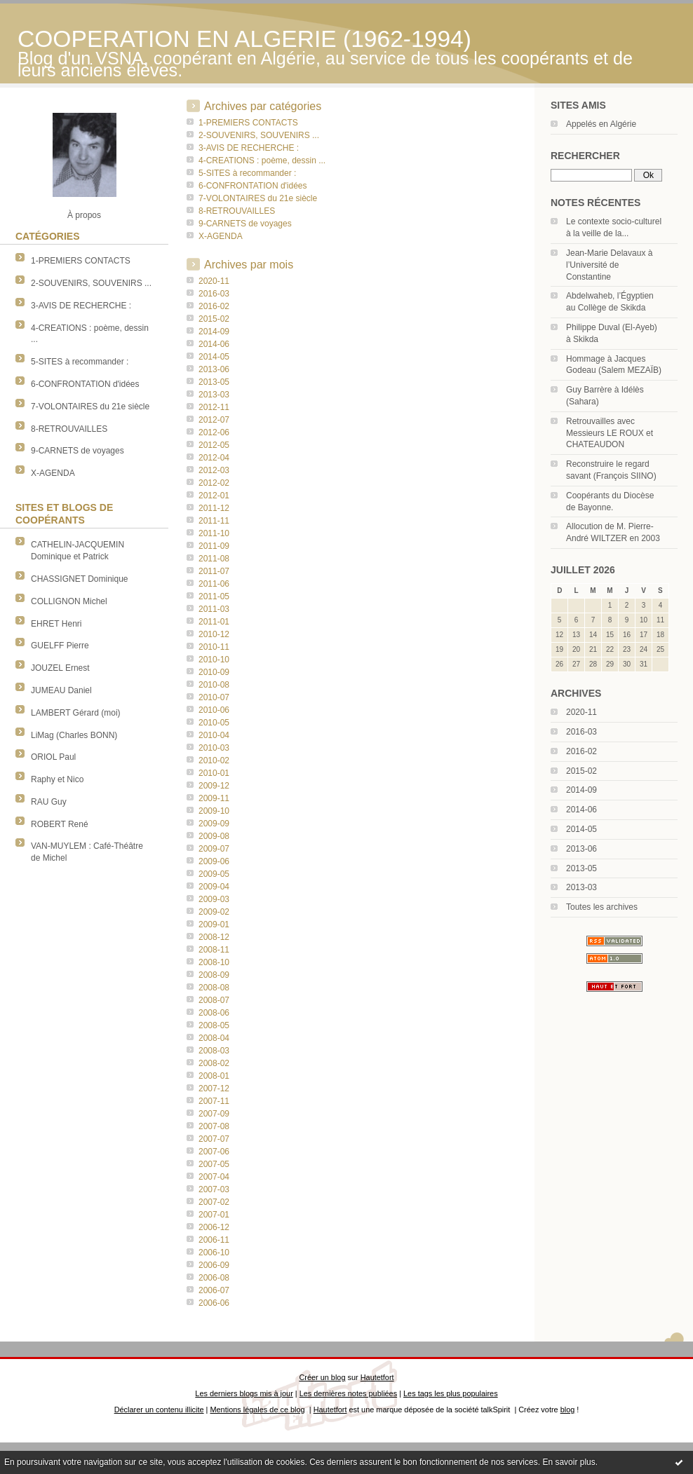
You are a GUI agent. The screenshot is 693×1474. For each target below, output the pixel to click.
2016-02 (581, 751)
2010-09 (214, 672)
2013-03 (581, 887)
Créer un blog (322, 1377)
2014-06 (581, 809)
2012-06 (214, 432)
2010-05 (214, 723)
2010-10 (214, 659)
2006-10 (214, 1252)
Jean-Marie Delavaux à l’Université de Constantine (609, 265)
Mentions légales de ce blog (257, 1409)
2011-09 (214, 546)
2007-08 (214, 1126)
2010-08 (214, 685)
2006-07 (214, 1290)
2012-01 (214, 495)
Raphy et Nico (57, 779)
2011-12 (214, 508)
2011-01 (214, 622)
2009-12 (214, 786)
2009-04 (214, 887)
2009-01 (214, 924)
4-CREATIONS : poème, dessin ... (262, 160)
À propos (84, 215)
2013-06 (581, 849)
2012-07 (214, 420)
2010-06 (214, 710)
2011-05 (214, 596)
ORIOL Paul (53, 757)
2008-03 (214, 1051)
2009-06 (214, 861)
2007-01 (214, 1215)
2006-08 (214, 1278)
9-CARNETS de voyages (77, 451)
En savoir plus (568, 1462)
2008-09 (214, 975)
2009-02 (214, 912)
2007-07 (214, 1139)
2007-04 (214, 1177)
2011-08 (214, 559)
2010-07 (214, 697)
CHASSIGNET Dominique (79, 579)
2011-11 (214, 521)
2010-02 (214, 760)
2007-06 (214, 1151)
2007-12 (214, 1088)
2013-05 (581, 868)
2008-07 (214, 1000)
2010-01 (214, 773)
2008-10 (214, 962)
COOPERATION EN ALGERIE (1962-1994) (244, 39)
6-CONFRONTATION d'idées (85, 384)
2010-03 (214, 748)
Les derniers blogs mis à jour (243, 1393)
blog (567, 1409)
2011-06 (214, 584)
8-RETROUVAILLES (69, 429)
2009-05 (214, 874)
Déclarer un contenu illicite (159, 1409)
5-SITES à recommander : (79, 362)
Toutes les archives (602, 907)
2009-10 (214, 811)
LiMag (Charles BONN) (74, 735)
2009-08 (214, 836)
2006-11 (214, 1240)
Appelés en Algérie (601, 124)
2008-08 (214, 987)
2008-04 (214, 1038)
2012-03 (214, 470)
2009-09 (214, 823)
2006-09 (214, 1265)
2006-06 (214, 1303)
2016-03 (581, 732)
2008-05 (214, 1025)
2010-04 (214, 735)
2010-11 (214, 647)
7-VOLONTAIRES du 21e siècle (90, 406)
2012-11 (214, 407)
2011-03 (214, 609)
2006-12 (214, 1227)
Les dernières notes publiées (348, 1393)
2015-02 (581, 771)
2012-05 (214, 445)
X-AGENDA (53, 473)
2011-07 (214, 571)
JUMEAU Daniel (61, 690)
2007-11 (214, 1101)
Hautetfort (377, 1377)
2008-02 (214, 1063)
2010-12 (214, 634)
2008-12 (214, 937)
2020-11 (581, 712)
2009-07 (214, 849)
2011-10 (214, 533)
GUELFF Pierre (60, 645)
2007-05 (214, 1164)
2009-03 (214, 899)
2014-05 (581, 829)
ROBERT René (59, 824)
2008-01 (214, 1076)
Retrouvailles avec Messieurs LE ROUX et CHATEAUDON (609, 433)
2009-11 (214, 798)
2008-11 (214, 950)
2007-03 (214, 1189)
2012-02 (214, 483)
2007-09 (214, 1114)
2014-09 (581, 790)
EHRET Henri (56, 624)
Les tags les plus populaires (450, 1393)
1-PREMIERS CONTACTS (80, 261)
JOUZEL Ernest (60, 668)
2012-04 (214, 458)
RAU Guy (49, 802)
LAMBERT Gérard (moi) (76, 713)
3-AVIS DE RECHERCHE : (81, 306)
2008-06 (214, 1013)
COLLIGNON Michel (69, 601)
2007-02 (214, 1202)
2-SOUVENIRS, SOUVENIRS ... (91, 283)
